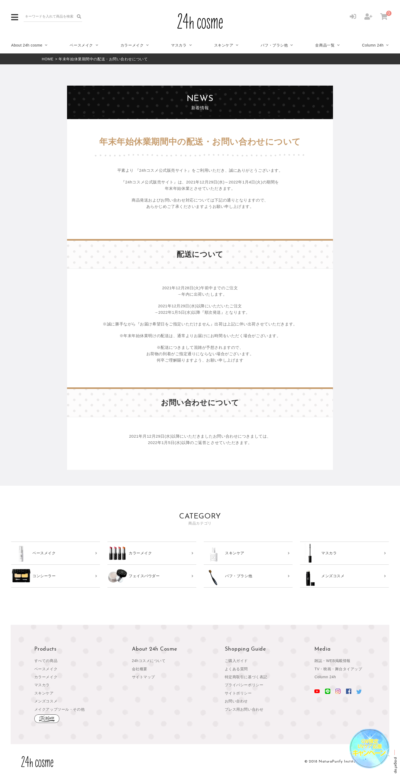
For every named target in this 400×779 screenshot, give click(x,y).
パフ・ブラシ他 (274, 45)
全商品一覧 (325, 45)
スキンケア (224, 45)
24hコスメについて (149, 661)
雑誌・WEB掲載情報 (332, 661)
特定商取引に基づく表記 (246, 677)
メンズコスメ (45, 701)
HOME (47, 59)
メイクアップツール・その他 (59, 709)
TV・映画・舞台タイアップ (338, 669)
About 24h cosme (26, 45)
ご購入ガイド (236, 661)
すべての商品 (45, 661)
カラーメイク (132, 45)
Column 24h (373, 45)
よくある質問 (236, 669)
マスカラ (178, 45)
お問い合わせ (236, 701)
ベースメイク (81, 45)
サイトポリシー (238, 693)
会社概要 (139, 669)
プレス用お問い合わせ (244, 709)
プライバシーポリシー (244, 685)
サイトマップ (143, 677)
